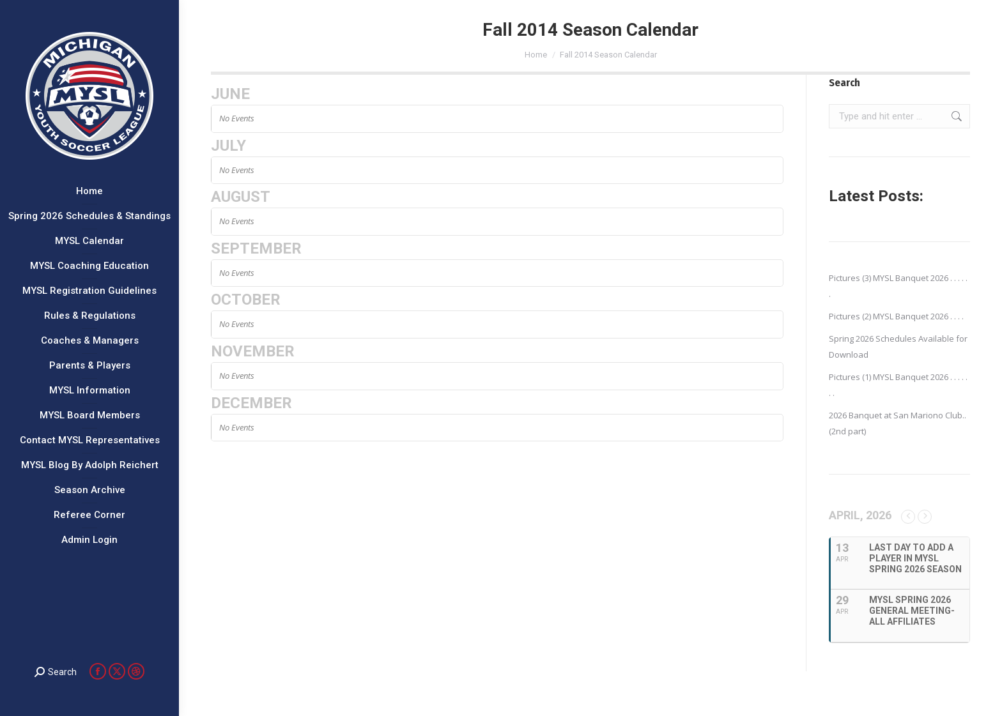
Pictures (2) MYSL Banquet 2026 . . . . (896, 316)
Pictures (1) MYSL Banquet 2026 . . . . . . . (898, 385)
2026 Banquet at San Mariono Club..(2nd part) (897, 423)
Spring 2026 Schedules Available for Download (898, 346)
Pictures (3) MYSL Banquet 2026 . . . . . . (898, 286)
